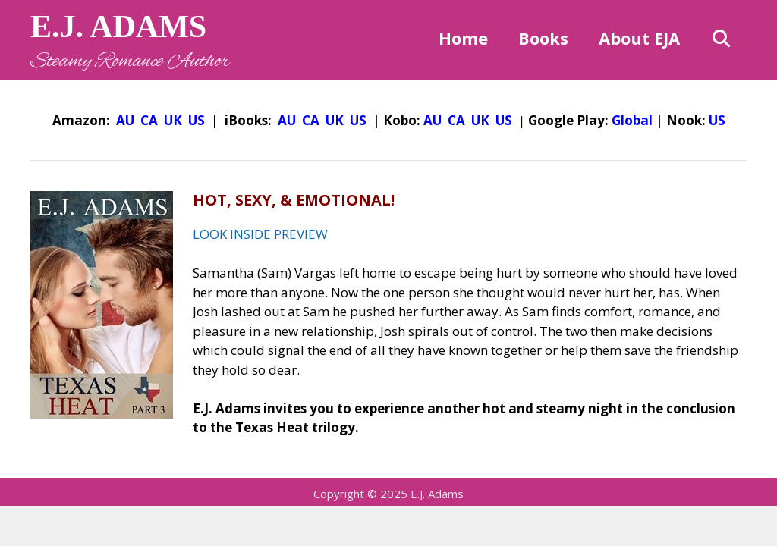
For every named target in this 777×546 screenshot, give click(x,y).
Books (543, 38)
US (196, 120)
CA (149, 120)
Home (463, 38)
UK (173, 120)
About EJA (639, 38)
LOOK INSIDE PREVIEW (260, 234)
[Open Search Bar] (721, 38)
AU (125, 120)
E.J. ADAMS (118, 26)
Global (632, 120)
